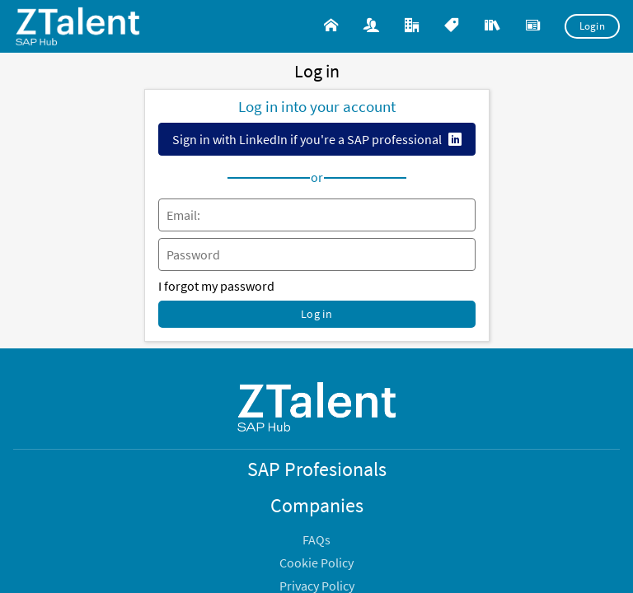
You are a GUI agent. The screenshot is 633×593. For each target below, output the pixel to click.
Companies (316, 505)
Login (592, 26)
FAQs (316, 539)
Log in (316, 313)
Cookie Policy (316, 562)
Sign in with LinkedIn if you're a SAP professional (307, 139)
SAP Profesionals (317, 469)
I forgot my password (216, 286)
